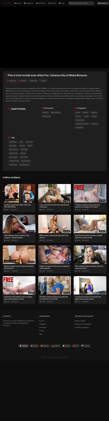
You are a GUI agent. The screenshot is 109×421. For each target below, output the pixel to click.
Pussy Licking (80, 120)
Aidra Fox (45, 112)
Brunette (85, 112)
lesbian (30, 145)
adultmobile (12, 142)
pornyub (23, 153)
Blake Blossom (55, 112)
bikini (21, 142)
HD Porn (78, 116)
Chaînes (52, 3)
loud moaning (13, 149)
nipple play (24, 149)
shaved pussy (26, 161)
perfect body (13, 153)
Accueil (17, 3)
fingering (22, 145)
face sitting (12, 145)
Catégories (28, 3)
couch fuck (29, 142)
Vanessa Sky (46, 116)
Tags (62, 3)
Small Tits (95, 124)
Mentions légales (80, 321)
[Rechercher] (70, 3)
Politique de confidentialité (83, 324)
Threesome (79, 127)
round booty (24, 157)
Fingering (94, 112)
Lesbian (86, 116)
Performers (41, 3)
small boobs (13, 164)
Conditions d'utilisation (82, 327)
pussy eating (13, 157)
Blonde (78, 112)
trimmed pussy (24, 164)
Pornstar (94, 116)
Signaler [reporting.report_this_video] (43, 81)
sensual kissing (14, 161)
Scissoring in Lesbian (82, 124)
